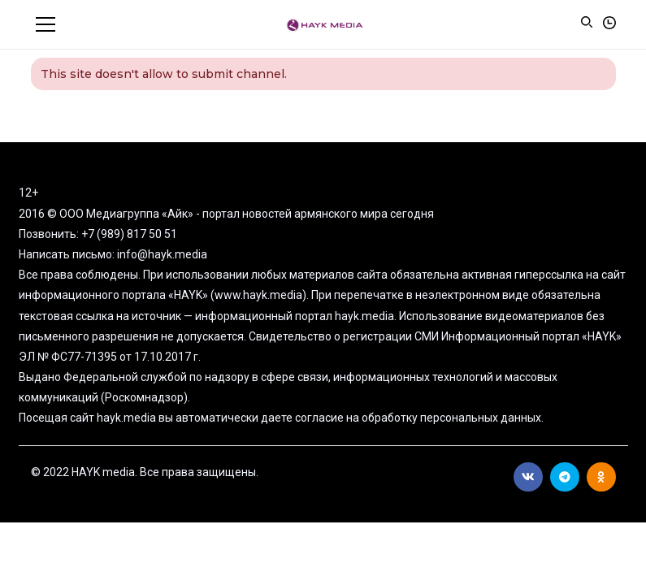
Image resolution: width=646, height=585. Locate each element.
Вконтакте (528, 477)
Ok (601, 477)
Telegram (564, 477)
